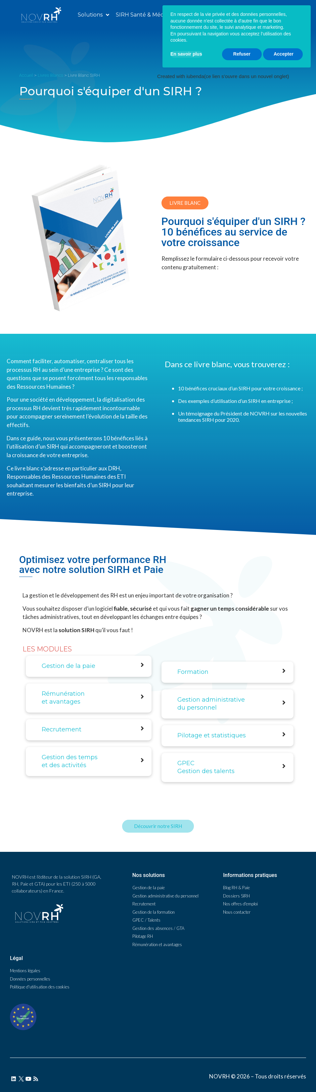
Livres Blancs (51, 75)
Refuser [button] (241, 1066)
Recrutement (61, 729)
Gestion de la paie (68, 666)
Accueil (26, 75)
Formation (192, 672)
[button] (255, 15)
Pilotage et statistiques (211, 735)
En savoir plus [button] (186, 1066)
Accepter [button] (283, 1066)
